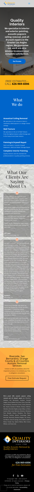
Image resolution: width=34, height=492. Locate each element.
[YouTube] (22, 476)
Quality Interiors (17, 22)
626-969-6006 (23, 462)
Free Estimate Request (17, 378)
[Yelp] (18, 476)
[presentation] (3, 488)
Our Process (17, 61)
